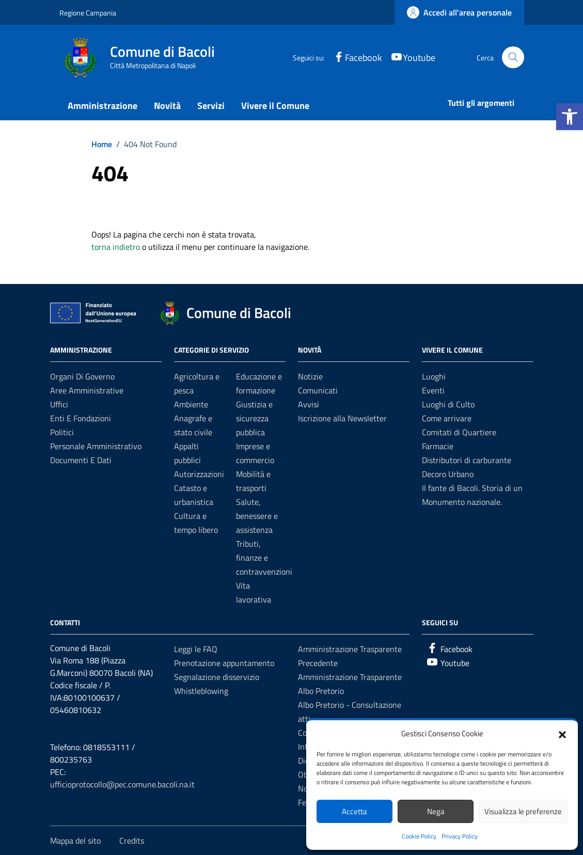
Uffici (59, 404)
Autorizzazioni (199, 474)
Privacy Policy (460, 836)
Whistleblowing (201, 691)
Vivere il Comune (275, 106)
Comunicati (318, 390)
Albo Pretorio (321, 691)
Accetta (354, 811)
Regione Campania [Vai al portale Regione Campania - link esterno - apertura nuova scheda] (87, 12)
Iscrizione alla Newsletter (342, 418)
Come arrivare (446, 418)
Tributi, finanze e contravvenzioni (264, 557)
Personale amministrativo (95, 446)
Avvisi (308, 404)
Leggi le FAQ (195, 649)
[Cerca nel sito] (513, 57)
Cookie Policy (419, 836)
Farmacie (437, 446)
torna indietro (115, 247)
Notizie (310, 376)
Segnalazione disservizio (216, 677)
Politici (62, 432)
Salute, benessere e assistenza (257, 516)
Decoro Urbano (448, 474)
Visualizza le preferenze (523, 811)
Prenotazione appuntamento (224, 663)
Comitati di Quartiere (459, 432)
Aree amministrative (86, 390)
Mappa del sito (75, 840)
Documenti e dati (81, 460)
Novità (167, 106)
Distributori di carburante (466, 460)
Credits (131, 840)
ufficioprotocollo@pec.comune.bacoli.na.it (122, 784)
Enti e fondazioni (80, 418)
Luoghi (434, 376)
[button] (569, 116)
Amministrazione (102, 106)
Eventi (433, 390)
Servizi (211, 106)
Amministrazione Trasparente (350, 677)
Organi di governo (82, 376)
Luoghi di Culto (448, 404)
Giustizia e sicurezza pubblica (254, 418)
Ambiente (191, 404)
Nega (436, 811)
